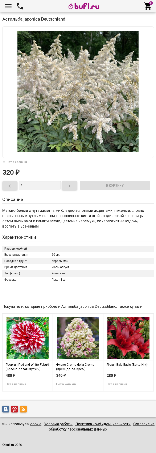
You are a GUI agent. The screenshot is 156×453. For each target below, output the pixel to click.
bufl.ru (9, 444)
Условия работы (58, 424)
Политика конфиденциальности (103, 424)
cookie (35, 424)
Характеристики (19, 237)
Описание (12, 199)
